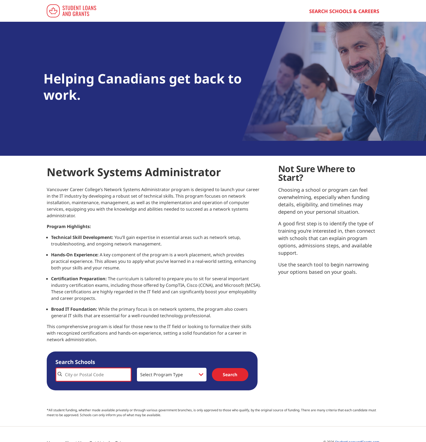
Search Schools (75, 362)
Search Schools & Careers (344, 11)
